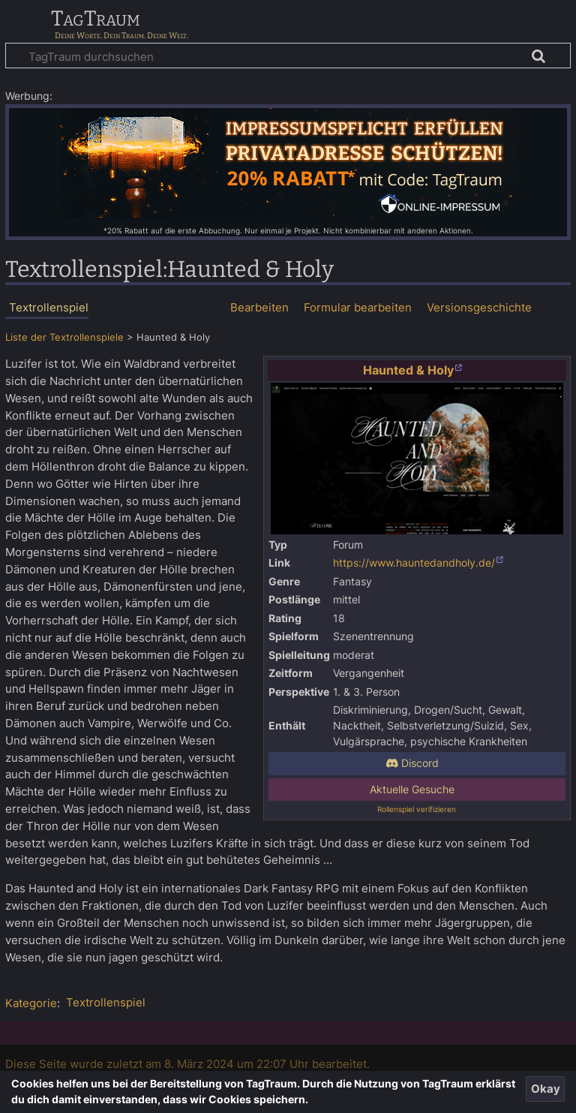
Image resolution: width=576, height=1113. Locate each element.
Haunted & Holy (408, 370)
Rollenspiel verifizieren (416, 809)
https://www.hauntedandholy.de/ (414, 563)
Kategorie (31, 1002)
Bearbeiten (259, 307)
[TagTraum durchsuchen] (288, 56)
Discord (412, 763)
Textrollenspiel (106, 1002)
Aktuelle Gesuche (412, 790)
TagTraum (95, 19)
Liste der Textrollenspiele (64, 337)
